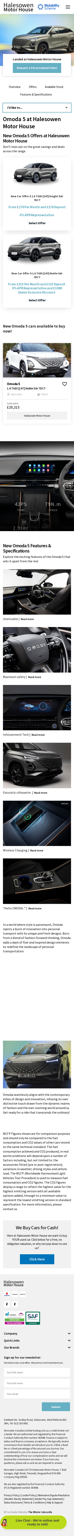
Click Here (37, 1259)
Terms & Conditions (34, 1502)
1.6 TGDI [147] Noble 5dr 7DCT (26, 388)
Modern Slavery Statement (19, 1499)
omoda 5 (13, 384)
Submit (56, 1407)
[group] (37, 360)
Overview (15, 87)
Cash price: (13, 403)
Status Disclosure (13, 1502)
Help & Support (55, 1502)
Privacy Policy (12, 1495)
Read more (27, 619)
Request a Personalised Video (37, 68)
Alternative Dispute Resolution (54, 1495)
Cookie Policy (29, 1495)
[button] (66, 363)
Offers (33, 87)
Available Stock (54, 87)
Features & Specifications (36, 94)
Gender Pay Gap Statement (49, 1499)
